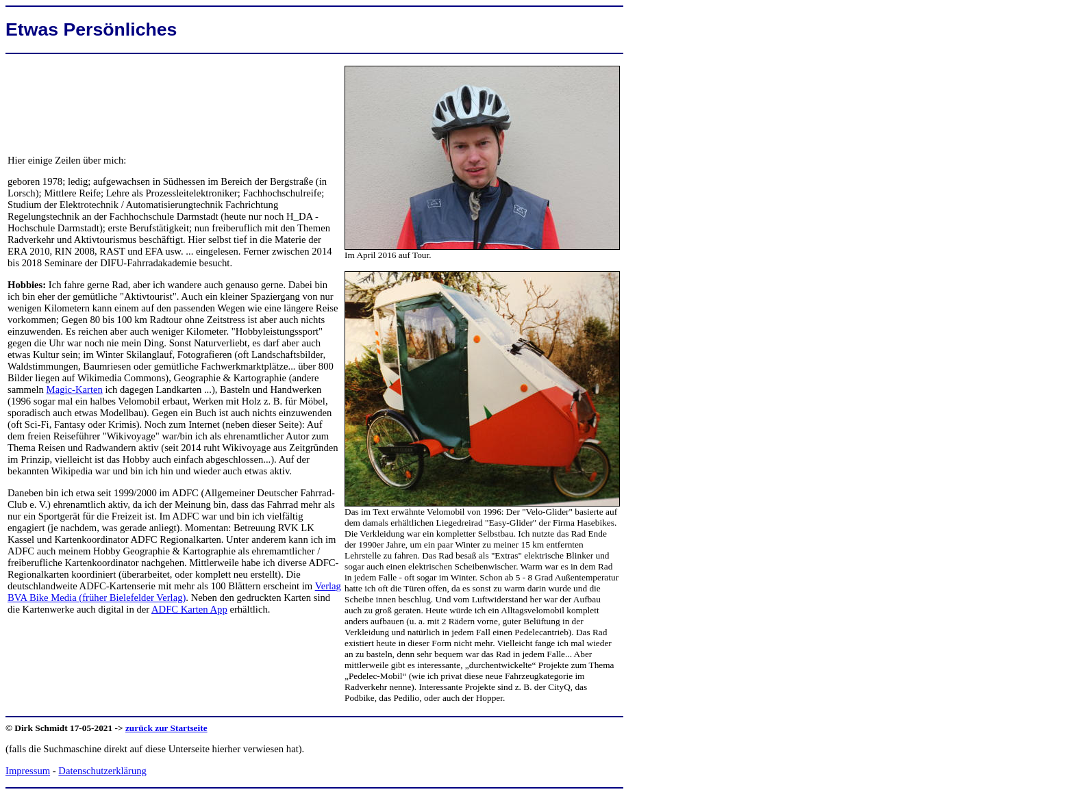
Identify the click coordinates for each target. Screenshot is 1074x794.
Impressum (27, 770)
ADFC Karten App (189, 609)
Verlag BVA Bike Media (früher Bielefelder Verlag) (174, 591)
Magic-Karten (75, 389)
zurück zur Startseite (166, 728)
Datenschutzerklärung (102, 770)
